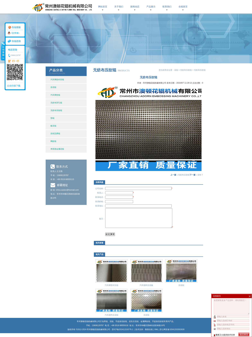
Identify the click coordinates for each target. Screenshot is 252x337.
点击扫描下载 (13, 85)
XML (156, 333)
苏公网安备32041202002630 (172, 333)
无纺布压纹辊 (56, 110)
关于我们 (118, 6)
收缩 (2, 50)
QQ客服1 (15, 33)
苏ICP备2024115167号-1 (123, 333)
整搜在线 (149, 333)
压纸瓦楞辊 (55, 133)
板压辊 (53, 126)
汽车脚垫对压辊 (57, 79)
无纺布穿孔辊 (56, 103)
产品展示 (150, 6)
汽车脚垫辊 (55, 95)
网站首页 (102, 6)
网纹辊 (53, 141)
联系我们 (166, 6)
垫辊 (52, 118)
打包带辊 (104, 325)
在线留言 (183, 6)
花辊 (176, 70)
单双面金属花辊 (57, 149)
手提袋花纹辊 (158, 325)
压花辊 (53, 87)
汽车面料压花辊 (111, 319)
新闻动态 (134, 6)
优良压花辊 (134, 325)
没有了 (200, 175)
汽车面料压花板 (146, 289)
